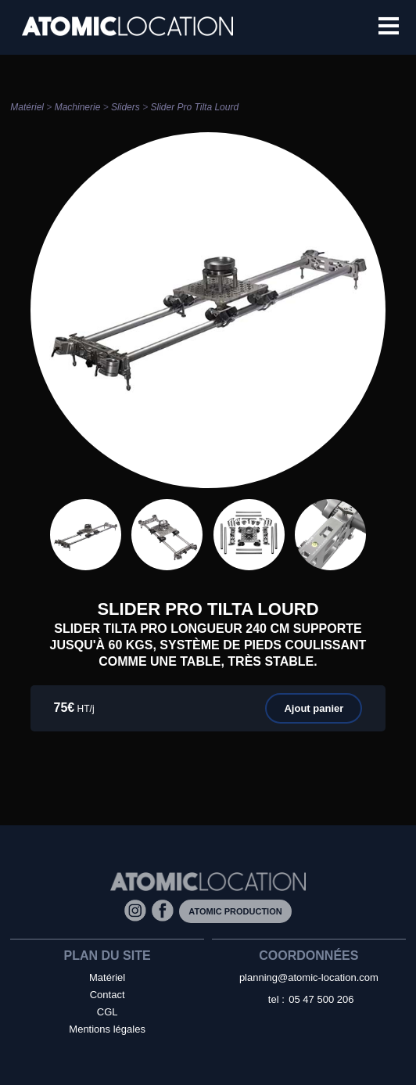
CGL (107, 1012)
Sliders (125, 107)
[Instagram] (138, 910)
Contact (107, 995)
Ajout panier (313, 708)
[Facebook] (165, 910)
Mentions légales (107, 1029)
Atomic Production (235, 911)
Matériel (27, 107)
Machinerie (78, 107)
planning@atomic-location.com (308, 977)
